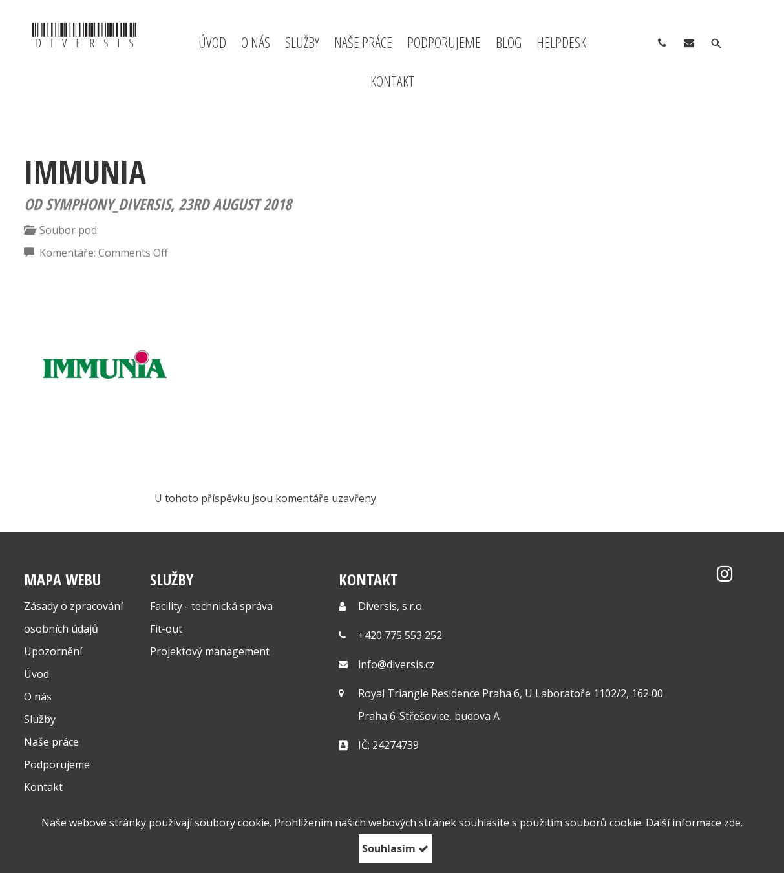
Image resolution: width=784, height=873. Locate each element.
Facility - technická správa (211, 606)
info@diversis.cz (396, 664)
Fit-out (166, 629)
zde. (733, 822)
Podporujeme (444, 42)
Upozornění (53, 651)
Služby (302, 42)
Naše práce (363, 42)
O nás (255, 42)
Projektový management (210, 651)
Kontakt (392, 80)
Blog (509, 42)
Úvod (212, 42)
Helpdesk (561, 42)
